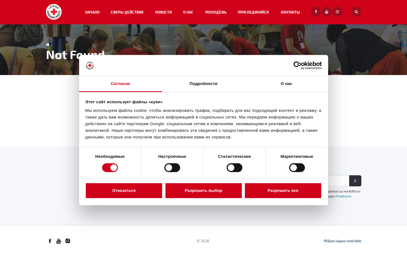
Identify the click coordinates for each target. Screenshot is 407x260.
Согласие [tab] (120, 83)
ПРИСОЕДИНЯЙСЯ (259, 14)
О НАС (201, 14)
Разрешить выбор (203, 190)
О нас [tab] (286, 83)
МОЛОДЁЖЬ (225, 14)
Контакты (293, 14)
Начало (115, 14)
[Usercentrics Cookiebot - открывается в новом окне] (297, 65)
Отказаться (124, 190)
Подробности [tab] (203, 83)
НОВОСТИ (179, 14)
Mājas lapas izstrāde (342, 244)
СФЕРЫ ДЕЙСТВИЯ (146, 14)
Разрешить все (283, 190)
